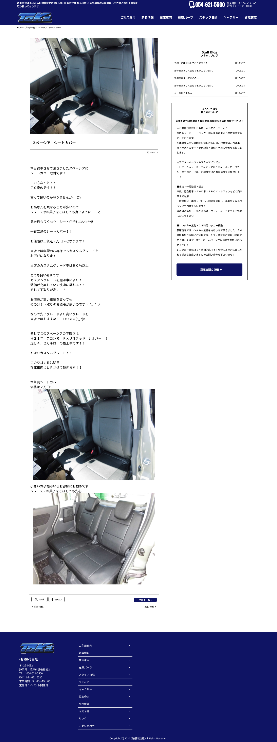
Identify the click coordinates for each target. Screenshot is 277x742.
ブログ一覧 (30, 27)
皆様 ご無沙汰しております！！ (191, 63)
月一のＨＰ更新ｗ (183, 93)
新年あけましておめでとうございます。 (194, 70)
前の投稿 (38, 606)
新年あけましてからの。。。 (187, 78)
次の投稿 (149, 606)
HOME (20, 27)
